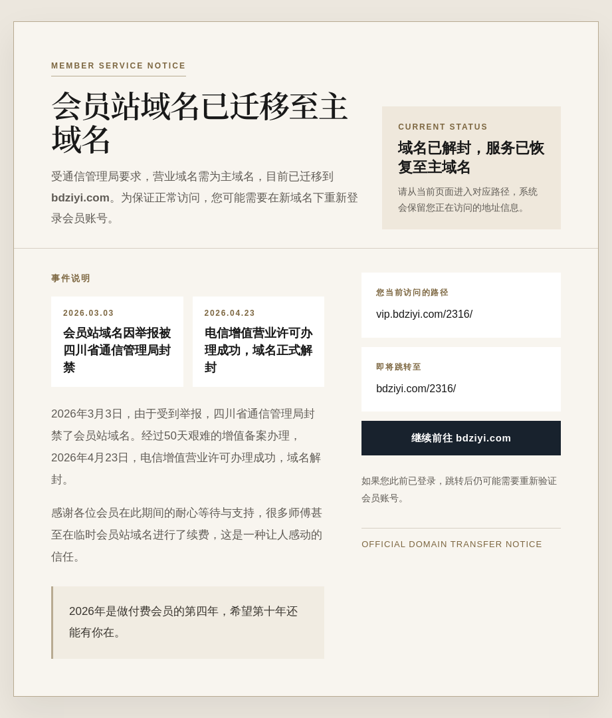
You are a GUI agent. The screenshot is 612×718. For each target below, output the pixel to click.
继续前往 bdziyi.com (461, 437)
